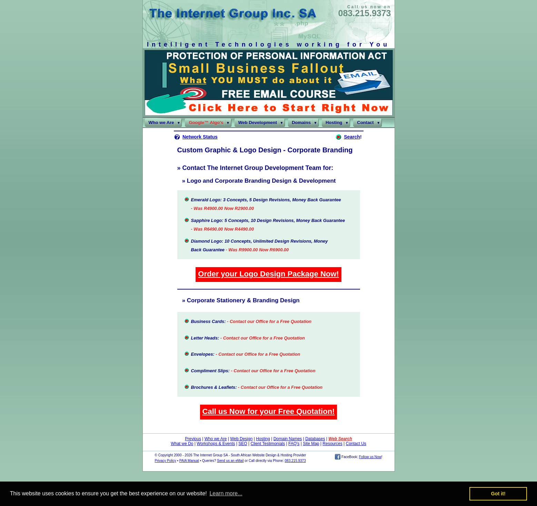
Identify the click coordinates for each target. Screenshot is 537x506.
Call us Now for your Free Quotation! (268, 411)
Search (352, 137)
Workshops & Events (216, 443)
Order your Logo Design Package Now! (268, 274)
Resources (332, 443)
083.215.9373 (364, 13)
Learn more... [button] (225, 493)
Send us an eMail (230, 461)
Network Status (200, 137)
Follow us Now (370, 457)
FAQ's (293, 443)
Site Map (311, 443)
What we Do (182, 443)
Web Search (340, 438)
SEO (242, 443)
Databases (315, 438)
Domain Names (288, 438)
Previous (193, 438)
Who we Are (216, 438)
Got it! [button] (498, 493)
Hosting (263, 438)
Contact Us (356, 443)
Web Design (241, 438)
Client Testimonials (267, 443)
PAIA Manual (189, 461)
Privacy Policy (165, 461)
